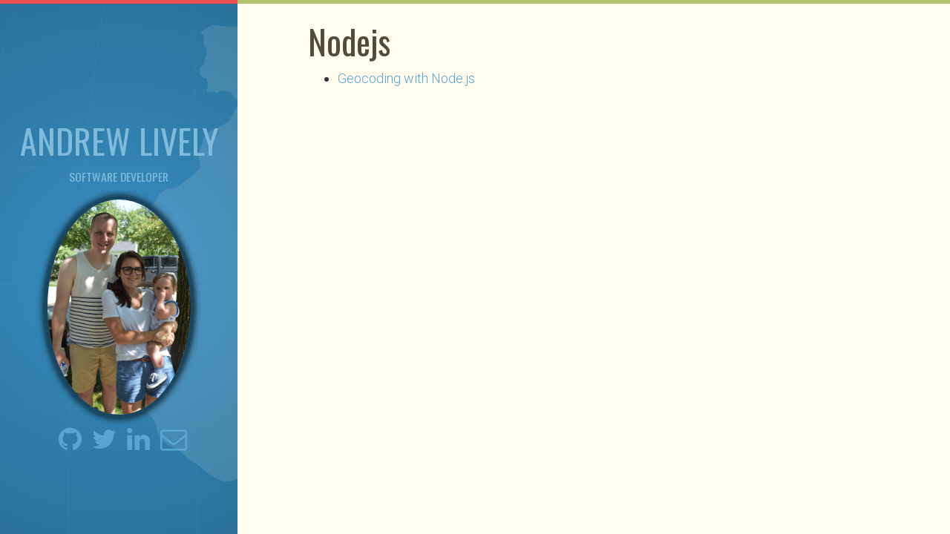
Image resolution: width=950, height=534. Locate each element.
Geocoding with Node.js (406, 78)
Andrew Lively (119, 140)
